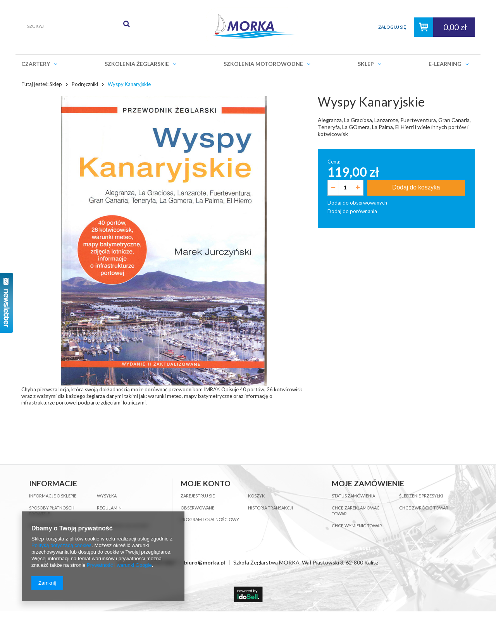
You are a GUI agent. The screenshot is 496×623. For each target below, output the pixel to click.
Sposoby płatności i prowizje (51, 510)
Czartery (35, 63)
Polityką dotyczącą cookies (61, 545)
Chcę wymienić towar (357, 525)
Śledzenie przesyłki (421, 495)
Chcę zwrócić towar (423, 507)
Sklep (366, 63)
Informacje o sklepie (52, 495)
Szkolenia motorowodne (263, 63)
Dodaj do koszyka (416, 187)
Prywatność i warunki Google (119, 565)
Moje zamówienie (368, 483)
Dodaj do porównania (352, 211)
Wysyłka (107, 495)
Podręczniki (85, 84)
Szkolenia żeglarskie (137, 63)
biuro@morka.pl (204, 562)
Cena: (333, 161)
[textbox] (78, 26)
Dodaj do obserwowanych (357, 203)
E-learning (445, 63)
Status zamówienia (353, 495)
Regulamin (109, 507)
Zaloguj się (392, 27)
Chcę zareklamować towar (356, 510)
